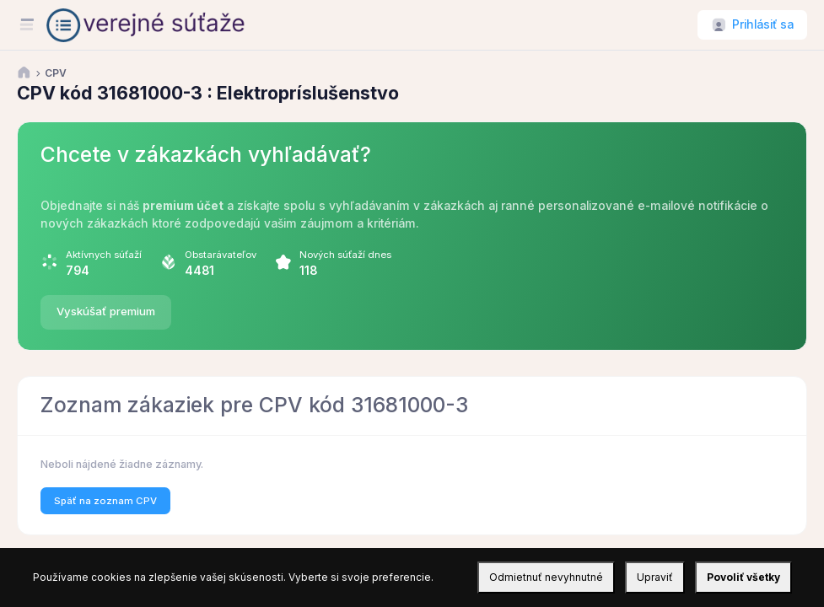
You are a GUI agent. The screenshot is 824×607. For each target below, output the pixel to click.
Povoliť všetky (743, 577)
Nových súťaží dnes (345, 255)
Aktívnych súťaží (104, 255)
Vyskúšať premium (106, 311)
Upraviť (655, 577)
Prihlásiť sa (763, 24)
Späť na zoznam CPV (105, 501)
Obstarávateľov (220, 255)
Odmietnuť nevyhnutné (546, 577)
